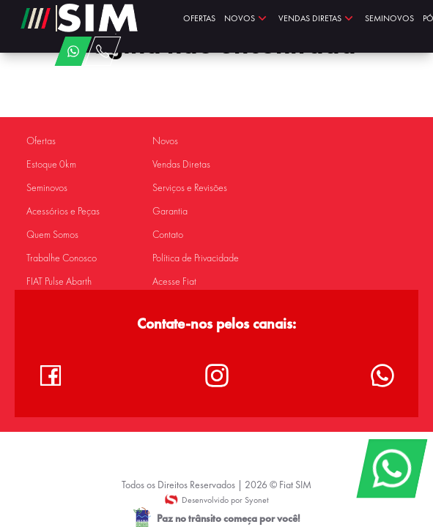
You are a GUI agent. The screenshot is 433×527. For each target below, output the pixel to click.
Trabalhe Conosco (61, 258)
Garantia (170, 211)
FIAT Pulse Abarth (59, 281)
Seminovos (46, 188)
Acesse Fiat (174, 281)
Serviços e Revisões (189, 188)
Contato (167, 234)
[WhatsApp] (391, 468)
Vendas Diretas (181, 164)
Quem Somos (52, 234)
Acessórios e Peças (63, 211)
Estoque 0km (51, 164)
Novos (165, 141)
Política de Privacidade (195, 258)
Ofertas (41, 141)
